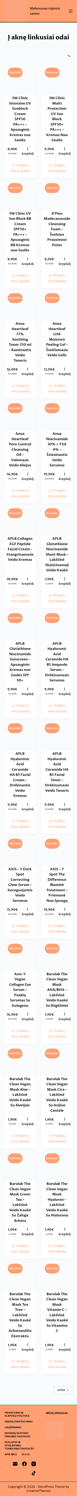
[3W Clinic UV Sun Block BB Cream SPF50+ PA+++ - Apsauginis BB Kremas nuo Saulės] (20, 195)
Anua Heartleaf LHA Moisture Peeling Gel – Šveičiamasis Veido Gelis (57, 339)
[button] (20, 168)
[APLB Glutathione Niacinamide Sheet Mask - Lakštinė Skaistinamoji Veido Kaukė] (57, 520)
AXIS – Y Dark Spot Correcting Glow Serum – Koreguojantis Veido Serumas (20, 885)
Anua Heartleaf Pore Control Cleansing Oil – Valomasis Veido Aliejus (20, 449)
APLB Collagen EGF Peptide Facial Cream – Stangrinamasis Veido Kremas (19, 549)
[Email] (15, 1464)
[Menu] (70, 11)
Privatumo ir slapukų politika (17, 1414)
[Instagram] (33, 1464)
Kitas (62, 1390)
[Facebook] (24, 1464)
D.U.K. (26, 1454)
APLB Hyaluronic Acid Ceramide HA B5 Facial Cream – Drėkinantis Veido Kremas (19, 774)
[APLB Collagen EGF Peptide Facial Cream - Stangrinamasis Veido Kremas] (20, 520)
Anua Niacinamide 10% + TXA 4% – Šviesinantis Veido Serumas (57, 449)
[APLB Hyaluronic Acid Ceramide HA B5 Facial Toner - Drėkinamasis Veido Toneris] (57, 735)
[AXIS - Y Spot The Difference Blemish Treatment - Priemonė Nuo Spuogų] (57, 851)
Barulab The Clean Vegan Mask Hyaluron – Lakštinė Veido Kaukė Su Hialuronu (57, 1199)
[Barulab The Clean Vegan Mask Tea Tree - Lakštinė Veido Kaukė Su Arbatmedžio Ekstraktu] (20, 1276)
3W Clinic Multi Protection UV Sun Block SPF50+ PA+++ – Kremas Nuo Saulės (57, 119)
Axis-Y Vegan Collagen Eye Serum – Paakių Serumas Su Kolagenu (20, 990)
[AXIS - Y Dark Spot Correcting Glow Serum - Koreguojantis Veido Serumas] (20, 851)
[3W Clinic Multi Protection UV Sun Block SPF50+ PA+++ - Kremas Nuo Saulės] (57, 80)
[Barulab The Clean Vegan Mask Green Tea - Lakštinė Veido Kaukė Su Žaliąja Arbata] (20, 1165)
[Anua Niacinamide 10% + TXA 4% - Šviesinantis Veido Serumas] (57, 415)
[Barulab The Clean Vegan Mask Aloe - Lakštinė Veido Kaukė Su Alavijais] (20, 1061)
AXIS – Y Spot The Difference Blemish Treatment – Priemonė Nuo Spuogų (57, 885)
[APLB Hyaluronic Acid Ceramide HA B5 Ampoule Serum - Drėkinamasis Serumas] (57, 625)
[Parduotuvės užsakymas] (69, 55)
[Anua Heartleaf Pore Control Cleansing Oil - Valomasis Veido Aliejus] (20, 415)
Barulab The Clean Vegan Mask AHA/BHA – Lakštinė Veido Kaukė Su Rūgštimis (57, 990)
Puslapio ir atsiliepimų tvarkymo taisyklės (19, 1445)
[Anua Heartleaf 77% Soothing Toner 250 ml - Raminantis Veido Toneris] (20, 305)
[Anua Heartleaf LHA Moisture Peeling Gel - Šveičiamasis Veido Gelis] (57, 305)
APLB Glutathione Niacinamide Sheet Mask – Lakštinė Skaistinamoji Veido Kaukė (57, 554)
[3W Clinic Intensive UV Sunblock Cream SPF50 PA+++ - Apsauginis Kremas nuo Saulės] (20, 80)
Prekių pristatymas (19, 1421)
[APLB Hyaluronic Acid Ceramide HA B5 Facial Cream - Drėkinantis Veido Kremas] (20, 735)
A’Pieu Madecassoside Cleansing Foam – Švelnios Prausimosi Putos (57, 229)
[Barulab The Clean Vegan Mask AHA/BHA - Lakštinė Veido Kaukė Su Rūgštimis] (57, 956)
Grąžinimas (13, 1427)
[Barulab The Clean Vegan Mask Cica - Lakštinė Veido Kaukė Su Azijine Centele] (57, 1061)
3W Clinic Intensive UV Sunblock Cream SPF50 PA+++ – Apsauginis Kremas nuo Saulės (20, 119)
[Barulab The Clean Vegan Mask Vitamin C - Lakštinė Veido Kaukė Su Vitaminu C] (57, 1276)
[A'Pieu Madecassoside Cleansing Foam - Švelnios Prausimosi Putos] (57, 195)
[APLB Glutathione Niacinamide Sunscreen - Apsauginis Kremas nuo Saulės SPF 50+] (20, 625)
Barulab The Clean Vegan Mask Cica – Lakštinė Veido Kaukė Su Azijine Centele (57, 1095)
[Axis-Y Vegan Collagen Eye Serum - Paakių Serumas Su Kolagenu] (20, 956)
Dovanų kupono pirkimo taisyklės (18, 1435)
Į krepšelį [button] (28, 151)
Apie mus (11, 1454)
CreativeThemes (38, 1491)
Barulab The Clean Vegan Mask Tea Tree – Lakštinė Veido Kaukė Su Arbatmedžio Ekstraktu (20, 1315)
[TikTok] (33, 1473)
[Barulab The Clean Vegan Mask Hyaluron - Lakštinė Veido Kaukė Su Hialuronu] (57, 1165)
